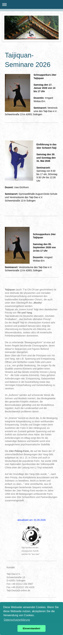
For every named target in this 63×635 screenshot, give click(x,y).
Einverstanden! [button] (31, 628)
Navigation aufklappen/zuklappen (31, 4)
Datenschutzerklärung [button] (17, 619)
